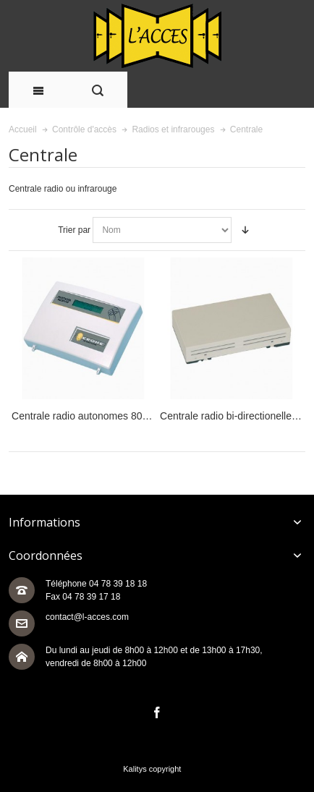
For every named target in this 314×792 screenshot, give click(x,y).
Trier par (74, 230)
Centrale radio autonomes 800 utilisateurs (105, 416)
